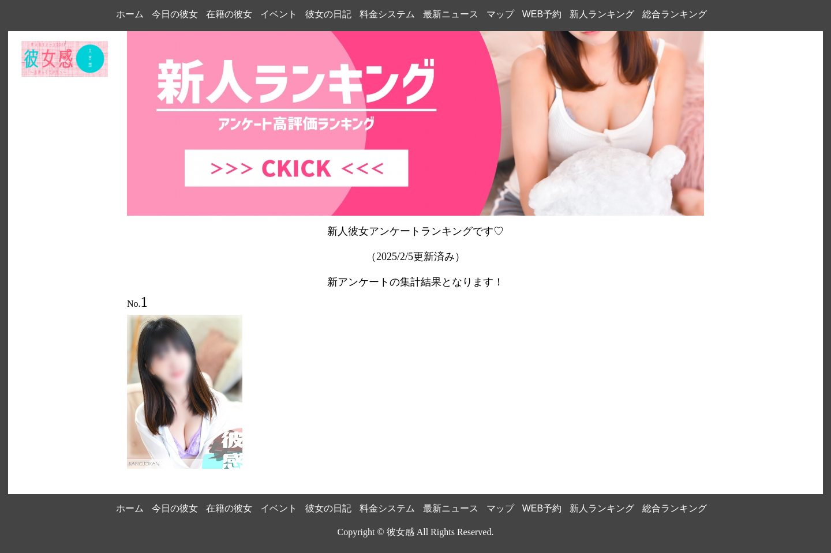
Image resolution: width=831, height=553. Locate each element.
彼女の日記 (328, 14)
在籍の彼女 (229, 14)
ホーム (130, 14)
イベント (278, 14)
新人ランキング (602, 14)
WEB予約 (542, 14)
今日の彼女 (175, 14)
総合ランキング (674, 14)
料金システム (387, 14)
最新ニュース (450, 14)
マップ (500, 14)
